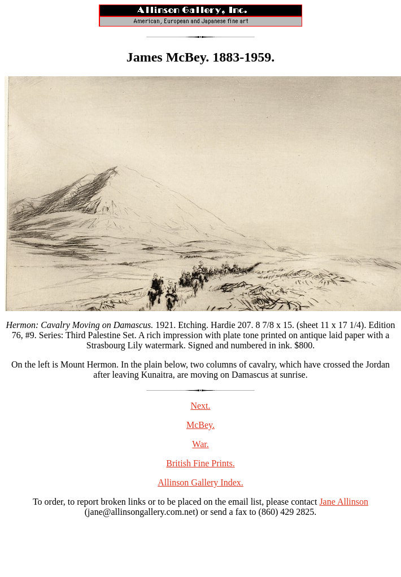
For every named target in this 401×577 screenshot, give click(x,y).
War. (200, 444)
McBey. (200, 425)
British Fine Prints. (200, 463)
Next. (200, 405)
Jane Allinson (343, 501)
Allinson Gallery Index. (200, 482)
